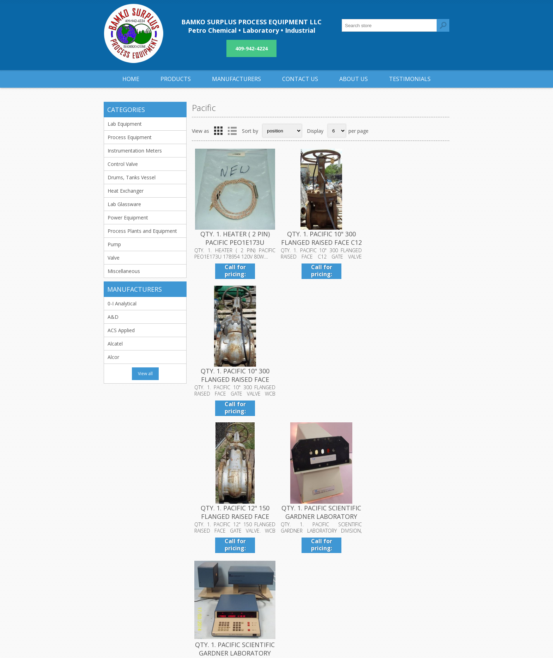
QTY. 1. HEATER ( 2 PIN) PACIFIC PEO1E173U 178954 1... (234, 242)
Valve (114, 257)
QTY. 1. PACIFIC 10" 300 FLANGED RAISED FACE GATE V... (406, 242)
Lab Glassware (124, 204)
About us (234, 585)
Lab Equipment (125, 123)
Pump (114, 244)
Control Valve (123, 164)
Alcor (113, 357)
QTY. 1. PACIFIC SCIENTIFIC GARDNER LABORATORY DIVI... (320, 378)
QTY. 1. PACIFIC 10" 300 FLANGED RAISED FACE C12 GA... (320, 242)
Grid (218, 130)
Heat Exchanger (126, 190)
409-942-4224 (251, 48)
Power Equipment (128, 217)
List (232, 130)
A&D (113, 317)
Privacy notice (240, 573)
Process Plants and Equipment (142, 231)
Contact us (350, 562)
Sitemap (347, 573)
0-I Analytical (122, 303)
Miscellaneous (124, 271)
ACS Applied (121, 330)
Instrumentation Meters (135, 150)
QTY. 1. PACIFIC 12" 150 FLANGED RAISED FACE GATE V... (234, 378)
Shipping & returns (245, 562)
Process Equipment (130, 137)
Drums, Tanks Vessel (132, 177)
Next (442, 431)
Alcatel (115, 343)
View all (145, 374)
